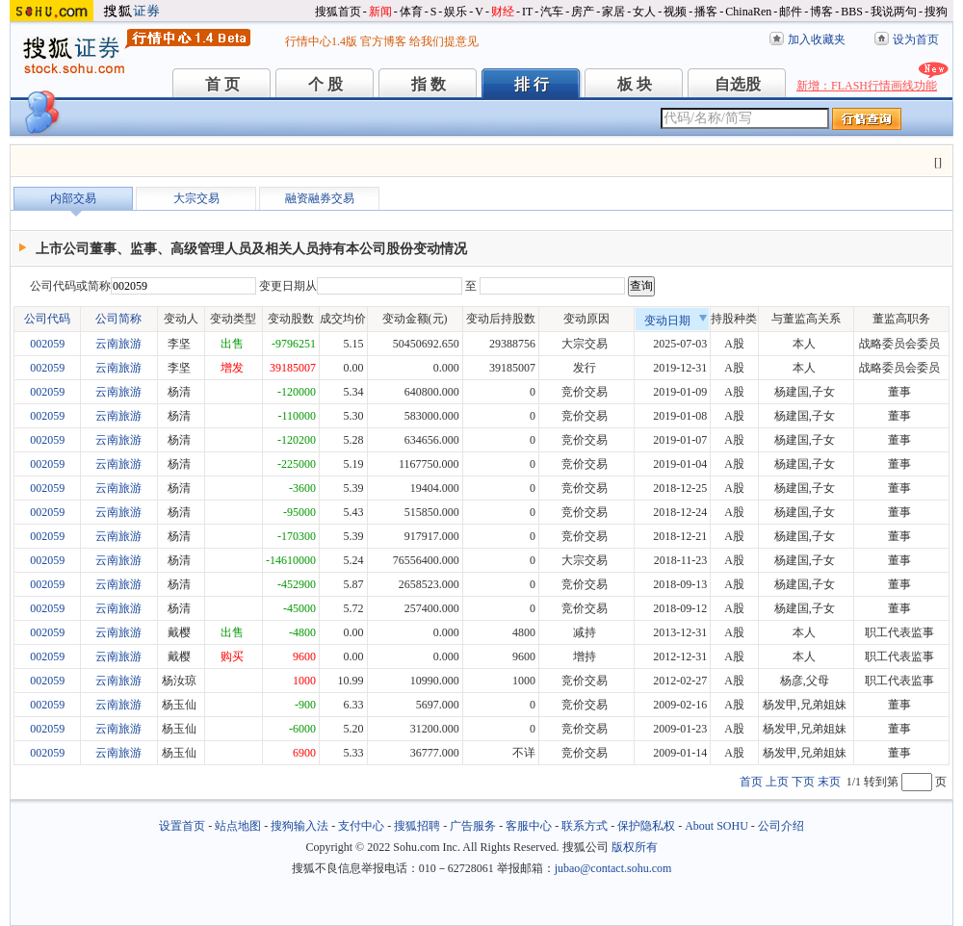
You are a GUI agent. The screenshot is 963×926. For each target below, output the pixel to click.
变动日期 (676, 320)
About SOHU (716, 826)
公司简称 (118, 318)
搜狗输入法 (299, 826)
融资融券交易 (319, 198)
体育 (411, 11)
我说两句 (894, 11)
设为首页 (916, 39)
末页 (829, 781)
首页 (751, 781)
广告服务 (473, 826)
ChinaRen (748, 11)
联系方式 (584, 826)
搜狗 (936, 11)
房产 (582, 11)
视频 (675, 11)
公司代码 (47, 318)
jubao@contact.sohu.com (613, 868)
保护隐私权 (646, 826)
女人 (644, 11)
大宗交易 (196, 198)
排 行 (531, 84)
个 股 (325, 84)
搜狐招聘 (417, 826)
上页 (777, 781)
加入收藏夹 (817, 39)
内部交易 (73, 198)
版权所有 (635, 847)
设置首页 (182, 826)
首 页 (222, 84)
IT (527, 11)
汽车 (551, 11)
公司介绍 (781, 826)
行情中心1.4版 (321, 41)
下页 (803, 781)
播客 (705, 11)
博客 (821, 11)
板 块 (634, 84)
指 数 (428, 84)
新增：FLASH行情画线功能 (866, 85)
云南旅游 (118, 343)
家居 (613, 11)
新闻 (380, 11)
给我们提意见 (444, 41)
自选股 (738, 84)
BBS (852, 11)
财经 (502, 11)
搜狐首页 (338, 11)
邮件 (790, 11)
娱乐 (455, 11)
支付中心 (361, 826)
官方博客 (383, 41)
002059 (47, 343)
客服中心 (529, 826)
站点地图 (238, 826)
